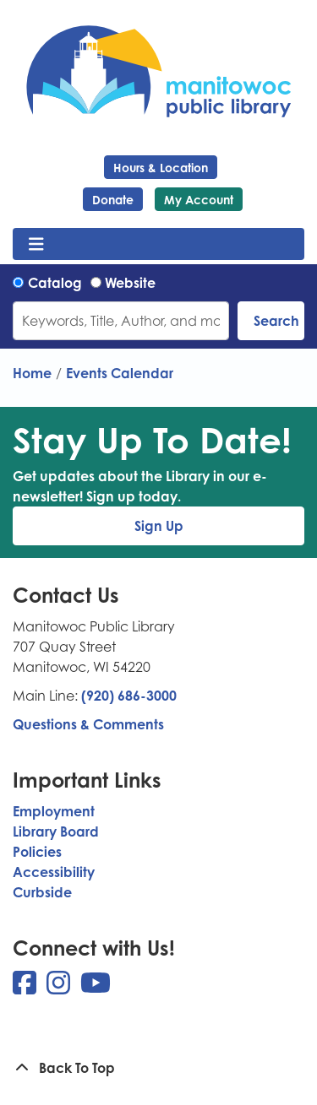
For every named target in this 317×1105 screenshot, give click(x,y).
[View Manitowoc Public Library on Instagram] (60, 987)
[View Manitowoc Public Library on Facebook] (26, 987)
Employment (54, 811)
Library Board (56, 831)
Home (32, 373)
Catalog (55, 282)
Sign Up (158, 525)
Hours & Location (160, 167)
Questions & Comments (88, 724)
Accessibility (54, 872)
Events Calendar (119, 373)
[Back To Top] (158, 1068)
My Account (198, 199)
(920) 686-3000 (129, 695)
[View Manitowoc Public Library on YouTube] (95, 987)
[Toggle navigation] (36, 244)
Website (130, 282)
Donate (113, 199)
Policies (37, 851)
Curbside (42, 892)
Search (276, 320)
